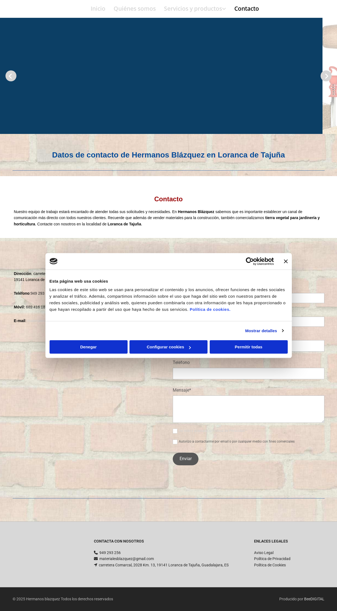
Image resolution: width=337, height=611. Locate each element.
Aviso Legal (263, 552)
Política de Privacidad (272, 559)
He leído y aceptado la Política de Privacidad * (213, 431)
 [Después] (326, 75)
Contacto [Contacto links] (246, 8)
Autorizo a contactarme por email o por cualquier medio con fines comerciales (237, 441)
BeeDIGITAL (314, 599)
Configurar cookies (169, 347)
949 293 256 (110, 552)
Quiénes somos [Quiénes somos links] (135, 8)
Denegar (88, 347)
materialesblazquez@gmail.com (126, 559)
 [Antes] (10, 75)
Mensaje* (182, 390)
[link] (191, 9)
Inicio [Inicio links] (98, 8)
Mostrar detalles (261, 330)
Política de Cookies (270, 565)
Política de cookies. (210, 309)
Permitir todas (249, 347)
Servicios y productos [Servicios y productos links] (193, 8)
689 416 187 (36, 307)
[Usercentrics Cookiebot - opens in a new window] (250, 261)
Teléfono (181, 362)
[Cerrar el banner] (286, 261)
